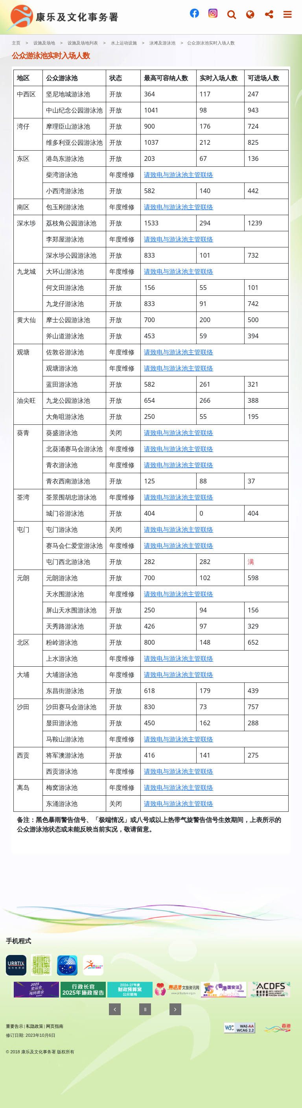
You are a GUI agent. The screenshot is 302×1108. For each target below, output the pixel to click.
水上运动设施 (124, 43)
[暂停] (145, 1009)
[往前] (115, 1009)
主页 (16, 43)
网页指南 (54, 1026)
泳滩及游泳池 (162, 43)
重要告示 (14, 1026)
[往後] (175, 1009)
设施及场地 (44, 43)
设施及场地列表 (83, 43)
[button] (231, 14)
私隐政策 (34, 1026)
